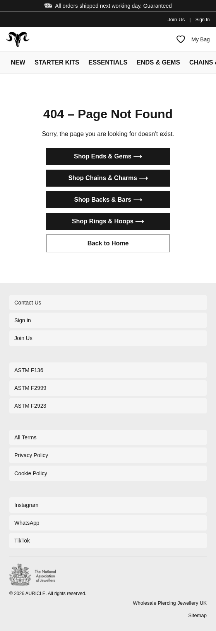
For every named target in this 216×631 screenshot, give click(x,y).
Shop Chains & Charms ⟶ (107, 178)
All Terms (25, 437)
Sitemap (197, 615)
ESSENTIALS (108, 62)
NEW (18, 62)
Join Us (176, 19)
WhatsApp (26, 523)
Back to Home (108, 243)
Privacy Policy (31, 455)
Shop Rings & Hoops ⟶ (108, 221)
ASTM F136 (28, 370)
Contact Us (27, 302)
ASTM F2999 (30, 388)
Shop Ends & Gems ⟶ (108, 156)
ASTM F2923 (30, 406)
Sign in (22, 320)
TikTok (22, 540)
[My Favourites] (180, 39)
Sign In (202, 19)
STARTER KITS (56, 62)
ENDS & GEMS (158, 62)
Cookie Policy (30, 473)
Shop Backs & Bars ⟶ (108, 199)
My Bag (201, 39)
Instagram (26, 505)
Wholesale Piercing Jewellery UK (170, 603)
